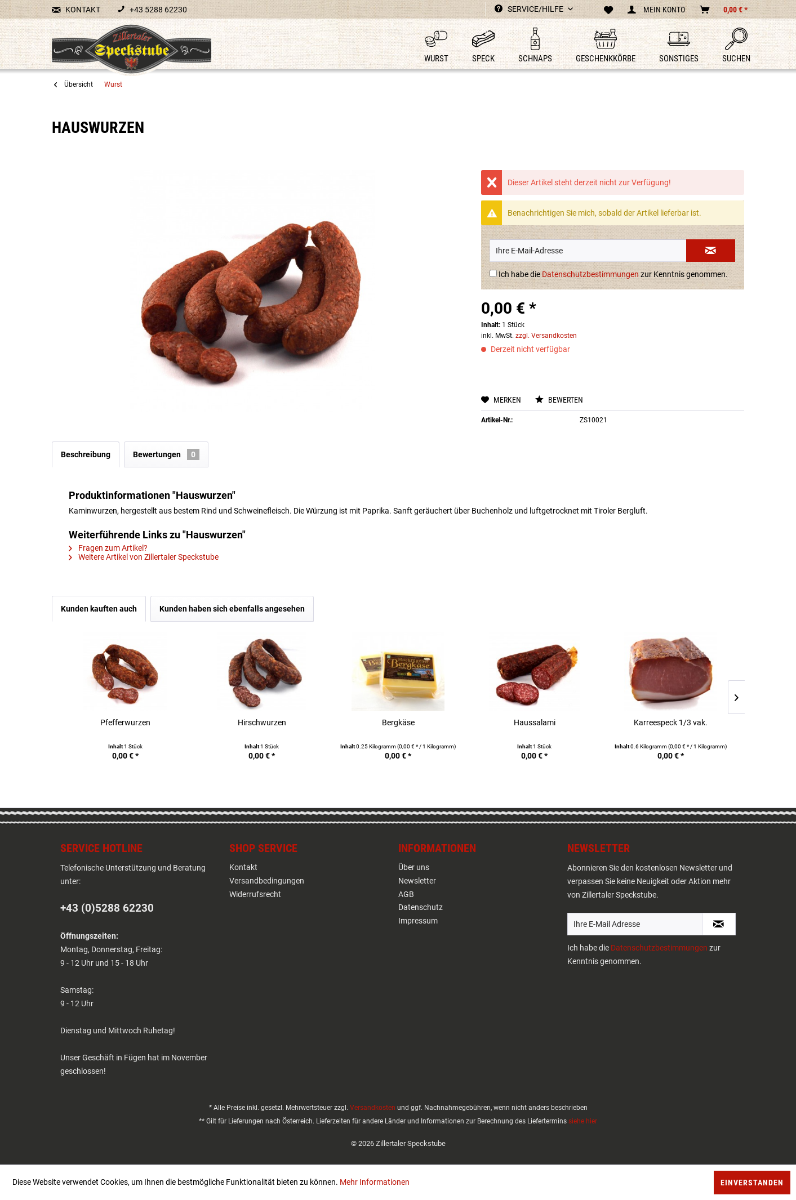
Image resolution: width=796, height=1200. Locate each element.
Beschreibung (85, 454)
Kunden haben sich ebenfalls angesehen (232, 608)
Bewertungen (166, 454)
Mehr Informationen (375, 1181)
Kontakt (243, 867)
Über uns (413, 867)
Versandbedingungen (266, 880)
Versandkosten (372, 1108)
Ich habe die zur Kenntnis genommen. (613, 274)
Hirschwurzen (262, 722)
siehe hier (582, 1121)
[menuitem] (426, 46)
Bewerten (559, 399)
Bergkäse (398, 722)
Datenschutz (420, 907)
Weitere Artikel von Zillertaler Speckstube (144, 556)
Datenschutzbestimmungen (590, 274)
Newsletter (417, 880)
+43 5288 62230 (152, 9)
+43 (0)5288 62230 (107, 908)
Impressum (418, 920)
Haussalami (534, 722)
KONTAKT (76, 9)
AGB (406, 894)
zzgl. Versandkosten (546, 336)
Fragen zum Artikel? (108, 547)
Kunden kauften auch (99, 608)
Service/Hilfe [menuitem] (530, 9)
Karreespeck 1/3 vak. (671, 722)
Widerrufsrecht (255, 894)
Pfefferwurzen (125, 722)
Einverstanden (752, 1182)
